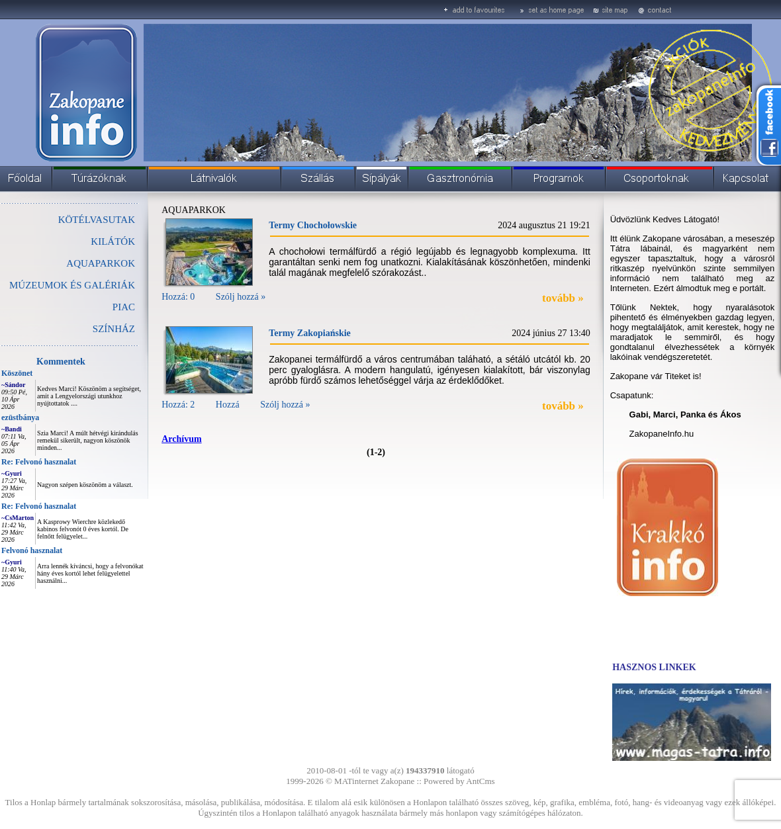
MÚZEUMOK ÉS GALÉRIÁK (72, 285)
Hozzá (228, 405)
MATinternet (356, 781)
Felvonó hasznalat (31, 550)
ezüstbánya (20, 417)
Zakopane (397, 781)
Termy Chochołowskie (313, 225)
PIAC (124, 307)
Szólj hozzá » (240, 297)
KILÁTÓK (113, 241)
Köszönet (16, 373)
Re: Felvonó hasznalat (38, 461)
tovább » (563, 298)
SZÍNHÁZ (114, 329)
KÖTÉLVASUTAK (96, 219)
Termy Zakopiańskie (310, 333)
